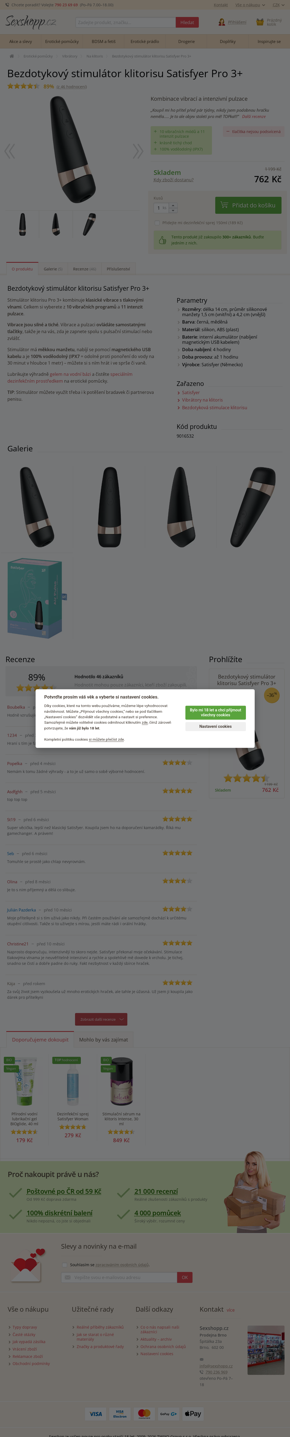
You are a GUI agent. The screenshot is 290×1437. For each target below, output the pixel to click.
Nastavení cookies (215, 726)
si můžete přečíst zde (106, 739)
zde (145, 722)
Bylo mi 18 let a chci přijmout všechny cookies (215, 712)
